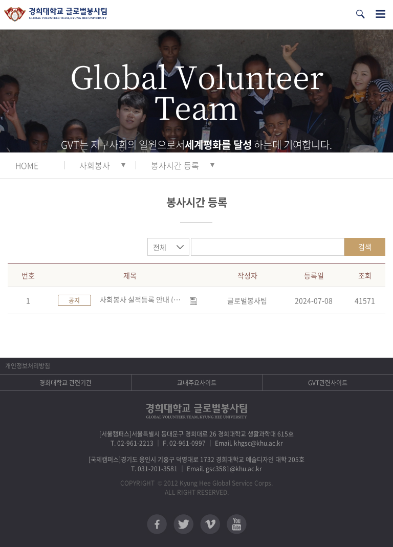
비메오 (210, 524)
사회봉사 (94, 165)
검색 (365, 247)
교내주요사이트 (196, 382)
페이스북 (157, 524)
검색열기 (360, 14)
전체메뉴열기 (380, 14)
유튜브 (237, 524)
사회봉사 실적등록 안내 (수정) (143, 299)
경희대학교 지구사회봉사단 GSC (55, 14)
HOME (26, 165)
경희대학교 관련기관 (65, 382)
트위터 (183, 524)
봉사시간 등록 (175, 165)
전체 (159, 247)
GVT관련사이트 (327, 382)
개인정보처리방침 (27, 365)
